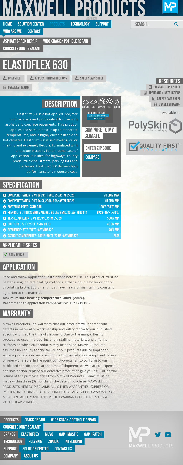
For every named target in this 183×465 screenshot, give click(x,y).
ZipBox (53, 441)
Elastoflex (30, 434)
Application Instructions (48, 78)
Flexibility (12, 212)
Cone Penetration (17, 195)
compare (92, 157)
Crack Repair (34, 419)
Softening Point (15, 207)
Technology (80, 23)
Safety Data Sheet (89, 78)
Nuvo (49, 434)
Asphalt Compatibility (19, 236)
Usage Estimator (16, 87)
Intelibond (73, 441)
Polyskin (35, 441)
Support (102, 23)
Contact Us (63, 448)
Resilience (12, 230)
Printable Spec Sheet (164, 87)
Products (57, 23)
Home (7, 23)
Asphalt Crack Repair (20, 41)
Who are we (12, 31)
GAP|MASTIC (68, 434)
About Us (31, 455)
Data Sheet (12, 78)
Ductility (11, 224)
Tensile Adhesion (16, 218)
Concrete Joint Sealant (22, 48)
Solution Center (31, 23)
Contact (34, 31)
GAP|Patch (93, 434)
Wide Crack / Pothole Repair (65, 41)
